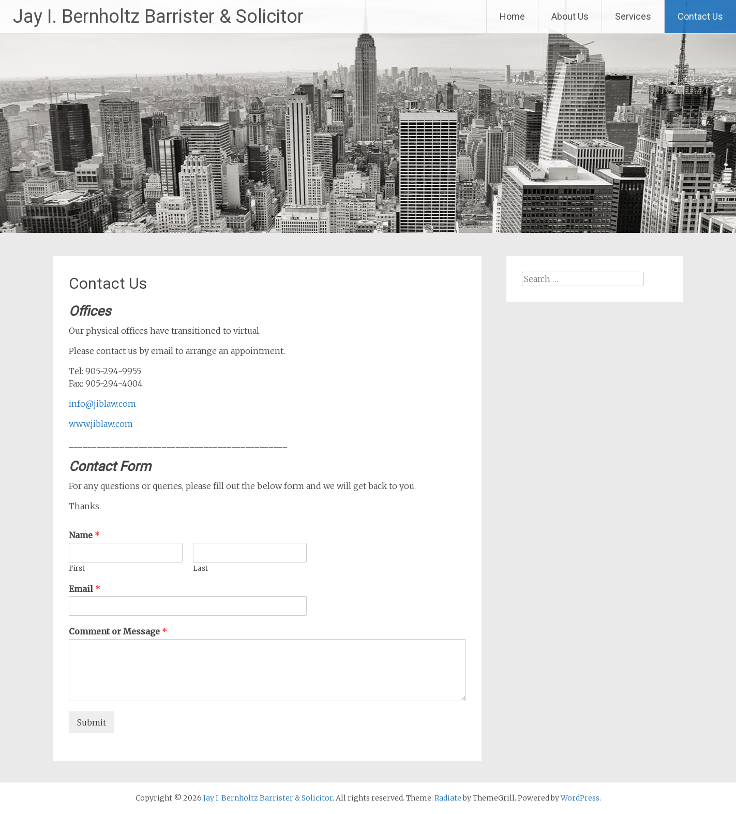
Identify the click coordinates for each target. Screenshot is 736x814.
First (77, 569)
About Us (570, 16)
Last (200, 569)
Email (84, 589)
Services (633, 16)
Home (512, 16)
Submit (91, 722)
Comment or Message (118, 631)
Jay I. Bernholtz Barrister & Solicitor (158, 16)
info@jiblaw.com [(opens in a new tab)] (102, 403)
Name (84, 535)
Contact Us (700, 16)
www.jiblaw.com (101, 424)
